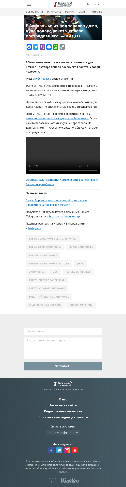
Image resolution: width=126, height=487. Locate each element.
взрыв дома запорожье (45, 246)
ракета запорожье (78, 271)
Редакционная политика (63, 411)
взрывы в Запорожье (43, 255)
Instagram (34, 228)
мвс (55, 271)
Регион (70, 11)
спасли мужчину (81, 304)
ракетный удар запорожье (47, 288)
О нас (63, 399)
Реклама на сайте (63, 405)
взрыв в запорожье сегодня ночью (52, 238)
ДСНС (80, 263)
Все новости (34, 11)
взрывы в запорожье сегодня (49, 263)
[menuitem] (94, 5)
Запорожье (54, 11)
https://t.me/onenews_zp (64, 216)
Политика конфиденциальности (63, 417)
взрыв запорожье (81, 246)
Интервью (98, 11)
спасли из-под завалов (45, 304)
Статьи (83, 11)
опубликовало (42, 78)
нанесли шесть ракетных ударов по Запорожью (57, 118)
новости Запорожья (66, 461)
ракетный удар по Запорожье (49, 296)
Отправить (63, 366)
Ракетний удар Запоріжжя (46, 280)
